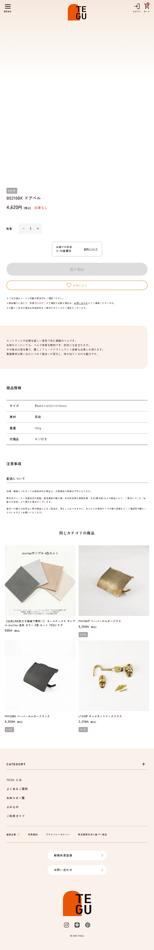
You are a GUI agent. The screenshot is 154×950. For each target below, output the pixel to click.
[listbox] (77, 101)
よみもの (12, 807)
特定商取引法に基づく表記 (92, 834)
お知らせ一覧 (15, 798)
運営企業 (13, 834)
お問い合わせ (81, 303)
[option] (77, 101)
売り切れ (77, 269)
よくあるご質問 (17, 789)
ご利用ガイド (15, 816)
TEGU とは (14, 780)
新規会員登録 (78, 855)
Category (76, 764)
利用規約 (33, 834)
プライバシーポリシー (58, 834)
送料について (91, 249)
